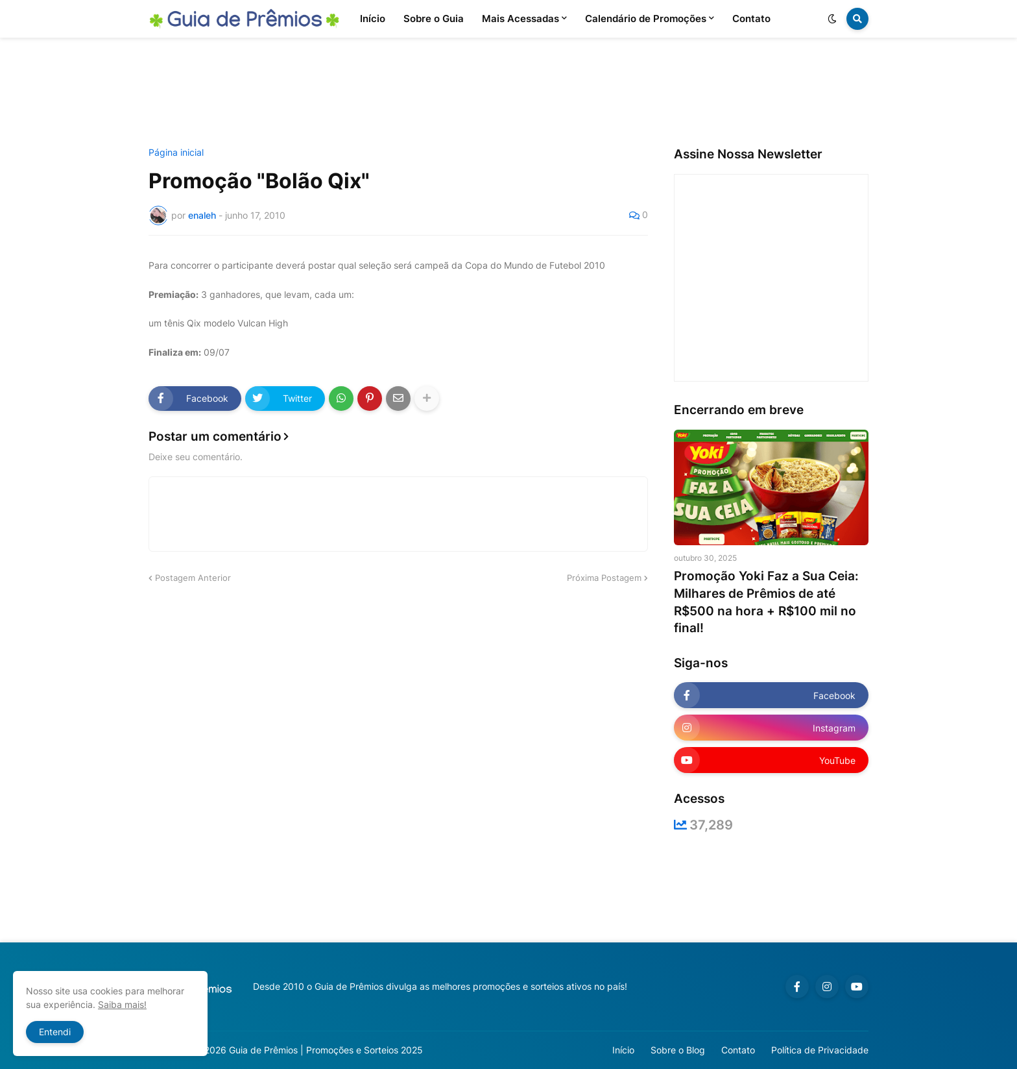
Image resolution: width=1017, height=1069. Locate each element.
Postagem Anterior (193, 577)
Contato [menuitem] (751, 18)
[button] (832, 19)
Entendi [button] (55, 1031)
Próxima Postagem (604, 577)
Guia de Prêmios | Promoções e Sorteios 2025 (326, 1049)
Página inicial (176, 152)
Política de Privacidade (819, 1049)
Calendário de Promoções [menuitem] (645, 18)
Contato (738, 1049)
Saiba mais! (122, 1004)
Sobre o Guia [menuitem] (433, 18)
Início (623, 1049)
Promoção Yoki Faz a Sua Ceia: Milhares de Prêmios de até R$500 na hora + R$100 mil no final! (766, 602)
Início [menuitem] (372, 18)
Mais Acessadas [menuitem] (520, 18)
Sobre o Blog (678, 1049)
